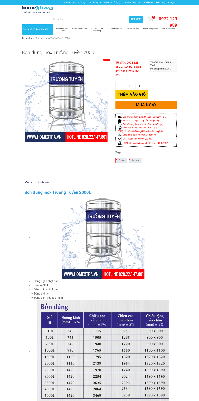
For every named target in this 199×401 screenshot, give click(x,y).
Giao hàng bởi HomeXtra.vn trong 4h (137, 117)
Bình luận (44, 164)
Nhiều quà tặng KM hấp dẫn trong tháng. (139, 103)
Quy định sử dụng (112, 2)
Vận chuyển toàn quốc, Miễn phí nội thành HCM (142, 99)
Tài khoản (148, 2)
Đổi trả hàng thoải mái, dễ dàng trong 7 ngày (140, 106)
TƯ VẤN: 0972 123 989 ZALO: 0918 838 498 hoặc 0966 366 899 (128, 60)
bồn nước (134, 142)
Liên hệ (81, 2)
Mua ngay (146, 87)
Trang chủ (27, 29)
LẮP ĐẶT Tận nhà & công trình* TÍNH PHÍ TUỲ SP (143, 125)
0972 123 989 (168, 13)
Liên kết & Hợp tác (132, 2)
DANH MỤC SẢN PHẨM (37, 21)
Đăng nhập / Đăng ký (165, 2)
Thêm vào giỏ (162, 77)
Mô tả (28, 164)
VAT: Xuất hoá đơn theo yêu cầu (135, 121)
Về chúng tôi (69, 2)
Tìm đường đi (94, 2)
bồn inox (120, 142)
